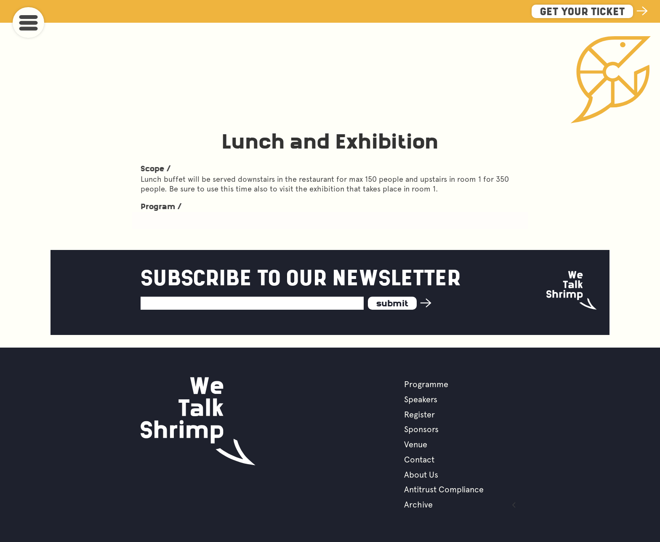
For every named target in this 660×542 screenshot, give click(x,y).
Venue (415, 444)
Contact (419, 459)
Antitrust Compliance (444, 489)
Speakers (420, 399)
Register (419, 414)
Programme (426, 384)
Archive (418, 504)
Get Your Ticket (582, 12)
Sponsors (421, 429)
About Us (421, 475)
